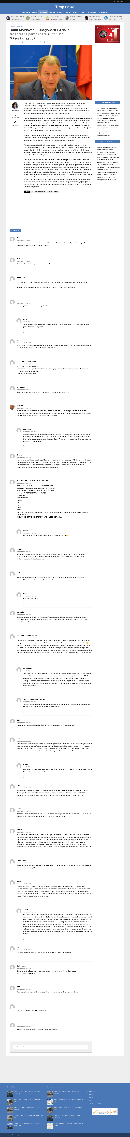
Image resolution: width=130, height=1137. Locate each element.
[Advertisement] (58, 211)
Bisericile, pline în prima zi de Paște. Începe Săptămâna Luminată (17, 18)
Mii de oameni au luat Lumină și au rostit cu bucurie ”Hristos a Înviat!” (95, 18)
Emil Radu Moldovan (40, 191)
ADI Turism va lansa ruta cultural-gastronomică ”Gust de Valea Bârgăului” (37, 18)
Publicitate (92, 1094)
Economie (60, 12)
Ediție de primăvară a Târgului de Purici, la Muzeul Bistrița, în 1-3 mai (56, 18)
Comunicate (92, 12)
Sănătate (76, 12)
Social (34, 12)
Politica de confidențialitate (96, 1101)
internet (56, 191)
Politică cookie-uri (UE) (95, 1104)
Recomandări (19, 26)
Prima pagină (26, 12)
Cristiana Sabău (27, 42)
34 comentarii (15, 117)
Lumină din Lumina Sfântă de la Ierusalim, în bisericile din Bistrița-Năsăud (106, 179)
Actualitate (43, 12)
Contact (91, 1097)
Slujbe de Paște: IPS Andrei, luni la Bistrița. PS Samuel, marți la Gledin (115, 18)
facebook (50, 191)
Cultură (68, 12)
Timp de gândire (103, 12)
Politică (52, 12)
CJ (32, 191)
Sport (84, 12)
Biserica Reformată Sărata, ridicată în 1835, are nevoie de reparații (76, 18)
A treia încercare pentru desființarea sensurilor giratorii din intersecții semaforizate (106, 120)
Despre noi (92, 1091)
